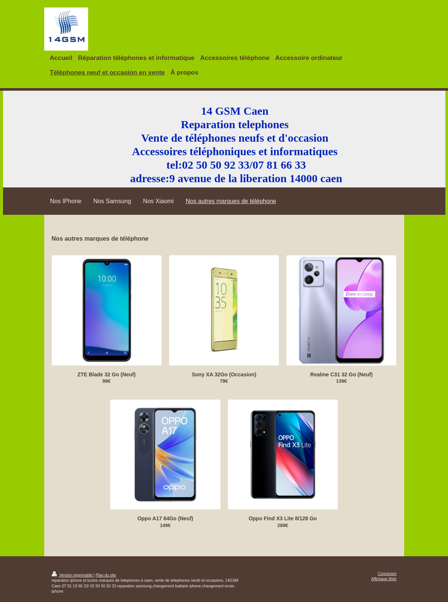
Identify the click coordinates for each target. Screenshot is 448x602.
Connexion (387, 574)
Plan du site (106, 575)
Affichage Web (383, 579)
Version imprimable (73, 575)
